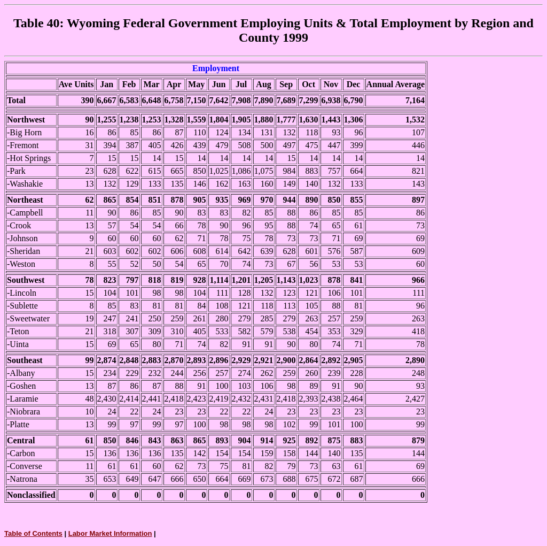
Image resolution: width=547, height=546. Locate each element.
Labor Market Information (110, 533)
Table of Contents (33, 533)
